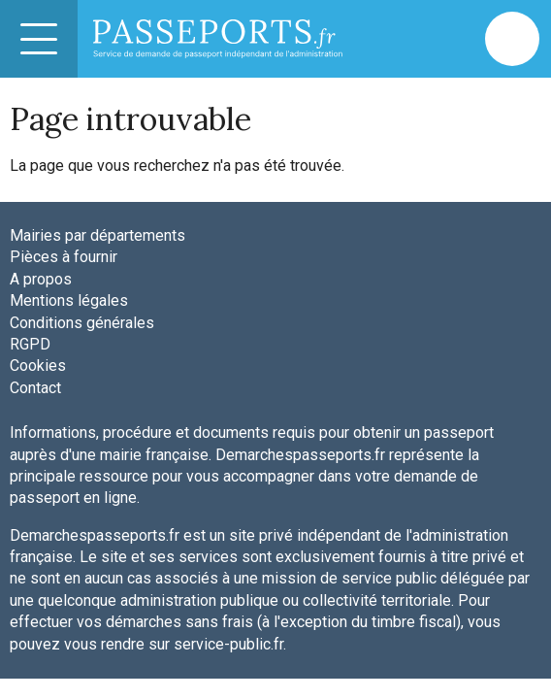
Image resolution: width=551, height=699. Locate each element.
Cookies (38, 365)
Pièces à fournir (63, 257)
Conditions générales (82, 323)
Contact (35, 388)
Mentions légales (69, 300)
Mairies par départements (97, 235)
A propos (41, 279)
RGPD (30, 344)
